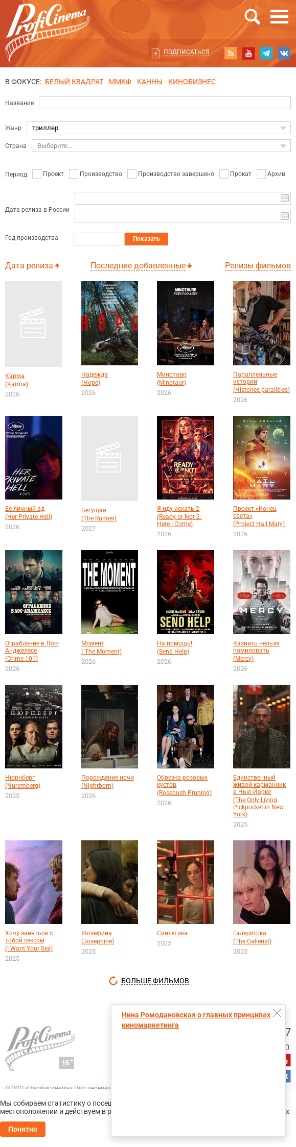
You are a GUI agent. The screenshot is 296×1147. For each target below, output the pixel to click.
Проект (53, 174)
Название (19, 103)
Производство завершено (176, 174)
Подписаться (187, 52)
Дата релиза (29, 265)
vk (284, 53)
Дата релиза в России (37, 209)
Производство (101, 174)
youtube (248, 53)
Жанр (13, 128)
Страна (16, 145)
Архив (276, 174)
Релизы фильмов (258, 265)
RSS (230, 53)
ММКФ (120, 82)
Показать (146, 238)
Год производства (31, 237)
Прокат (241, 174)
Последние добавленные (138, 265)
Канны (150, 82)
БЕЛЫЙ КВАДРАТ (74, 82)
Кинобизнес (192, 82)
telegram (266, 53)
